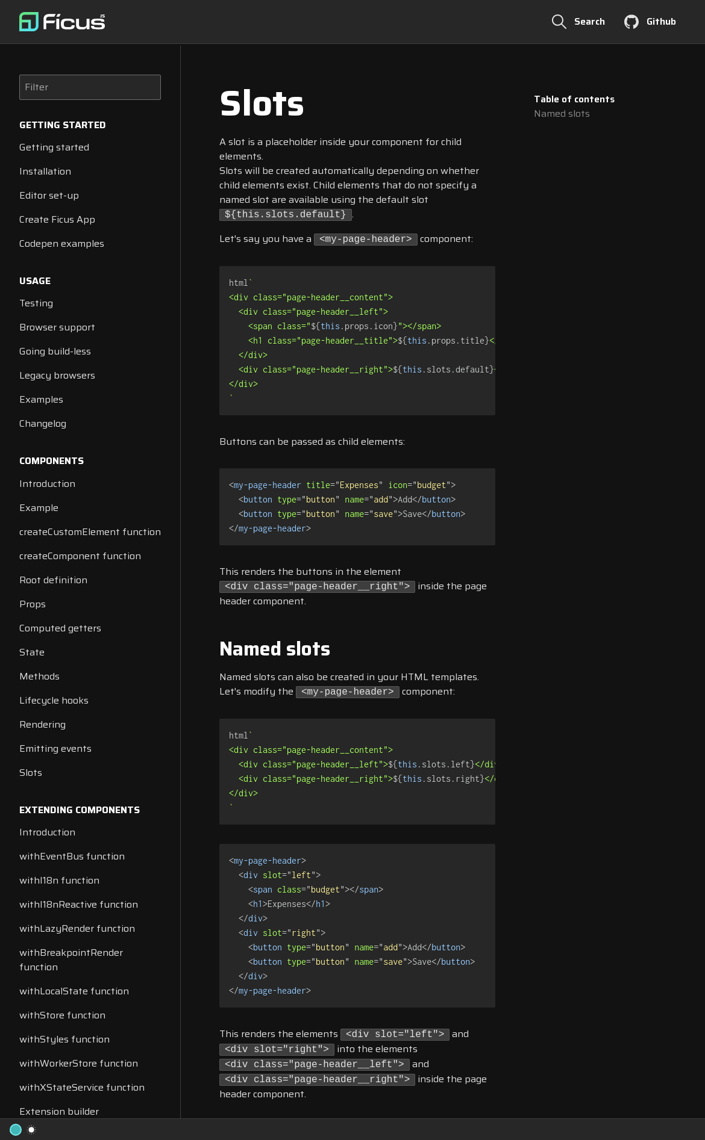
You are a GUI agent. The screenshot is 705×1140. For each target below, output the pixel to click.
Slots (30, 772)
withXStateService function (82, 1087)
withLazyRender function (77, 928)
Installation (45, 171)
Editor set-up (49, 195)
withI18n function (59, 880)
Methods (39, 676)
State (32, 652)
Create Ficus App (57, 219)
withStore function (62, 1015)
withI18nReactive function (78, 904)
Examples (41, 399)
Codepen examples (61, 243)
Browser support (57, 327)
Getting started (54, 147)
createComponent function (80, 555)
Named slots (562, 114)
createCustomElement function (90, 531)
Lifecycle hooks (54, 700)
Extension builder (59, 1111)
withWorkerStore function (78, 1063)
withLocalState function (74, 991)
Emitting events (55, 748)
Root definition (53, 579)
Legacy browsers (57, 375)
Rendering (42, 724)
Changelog (42, 423)
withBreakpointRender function (71, 959)
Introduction (47, 483)
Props (32, 604)
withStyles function (64, 1039)
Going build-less (55, 351)
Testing (36, 303)
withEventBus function (72, 856)
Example (38, 507)
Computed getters (60, 628)
